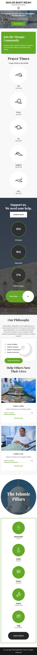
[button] (18, 24)
